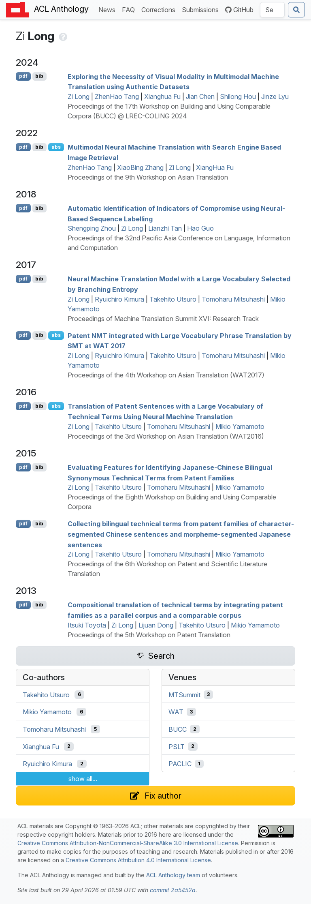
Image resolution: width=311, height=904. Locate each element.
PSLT (176, 746)
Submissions (202, 9)
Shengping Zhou (92, 228)
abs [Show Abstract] (56, 147)
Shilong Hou (238, 96)
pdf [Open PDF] (23, 76)
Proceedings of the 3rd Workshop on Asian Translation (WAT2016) (166, 436)
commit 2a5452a (173, 890)
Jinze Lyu (275, 96)
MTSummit (184, 694)
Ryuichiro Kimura (119, 299)
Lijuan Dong (155, 625)
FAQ (130, 9)
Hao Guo (200, 228)
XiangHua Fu (215, 167)
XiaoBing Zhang (140, 167)
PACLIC (180, 764)
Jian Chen (200, 96)
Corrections (160, 9)
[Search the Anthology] (272, 9)
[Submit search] (296, 9)
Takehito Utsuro (172, 299)
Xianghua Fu (162, 96)
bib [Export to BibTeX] (39, 76)
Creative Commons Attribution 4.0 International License (138, 860)
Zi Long (78, 96)
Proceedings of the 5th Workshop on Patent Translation (149, 635)
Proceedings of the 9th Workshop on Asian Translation (148, 177)
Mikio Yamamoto (239, 426)
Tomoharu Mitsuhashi (233, 299)
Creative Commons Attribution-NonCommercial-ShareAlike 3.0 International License (127, 843)
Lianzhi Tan (165, 228)
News (108, 9)
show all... (82, 779)
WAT (175, 712)
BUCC (177, 729)
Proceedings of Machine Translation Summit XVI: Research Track (163, 319)
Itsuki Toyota (87, 625)
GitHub (239, 10)
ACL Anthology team (173, 875)
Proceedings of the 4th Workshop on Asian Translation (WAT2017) (166, 375)
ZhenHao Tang (117, 96)
